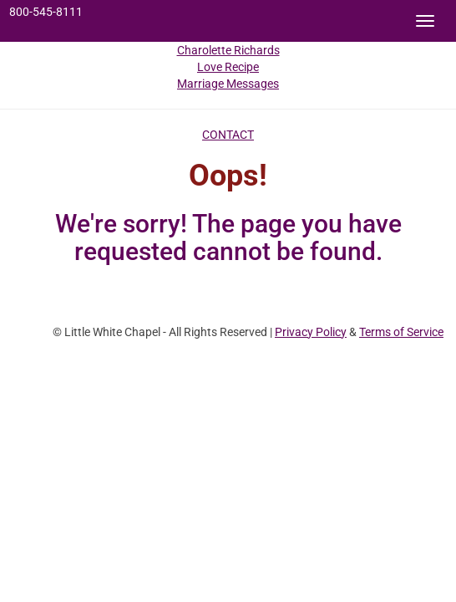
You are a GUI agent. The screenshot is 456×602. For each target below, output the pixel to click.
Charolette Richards (228, 50)
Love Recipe (228, 67)
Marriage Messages (228, 83)
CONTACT (228, 134)
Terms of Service (401, 332)
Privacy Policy (311, 332)
